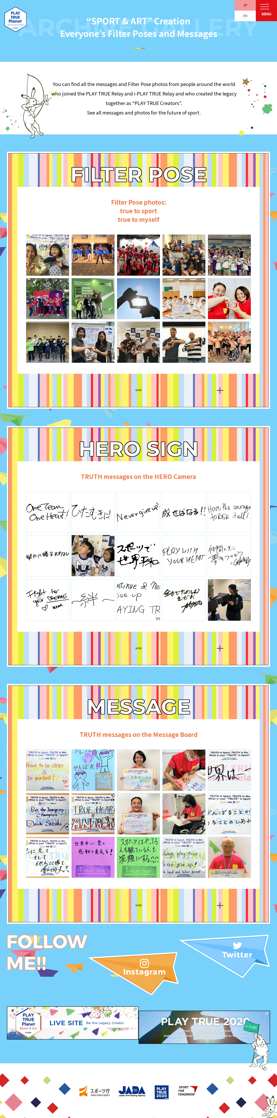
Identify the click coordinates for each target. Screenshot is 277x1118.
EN (245, 16)
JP (245, 5)
